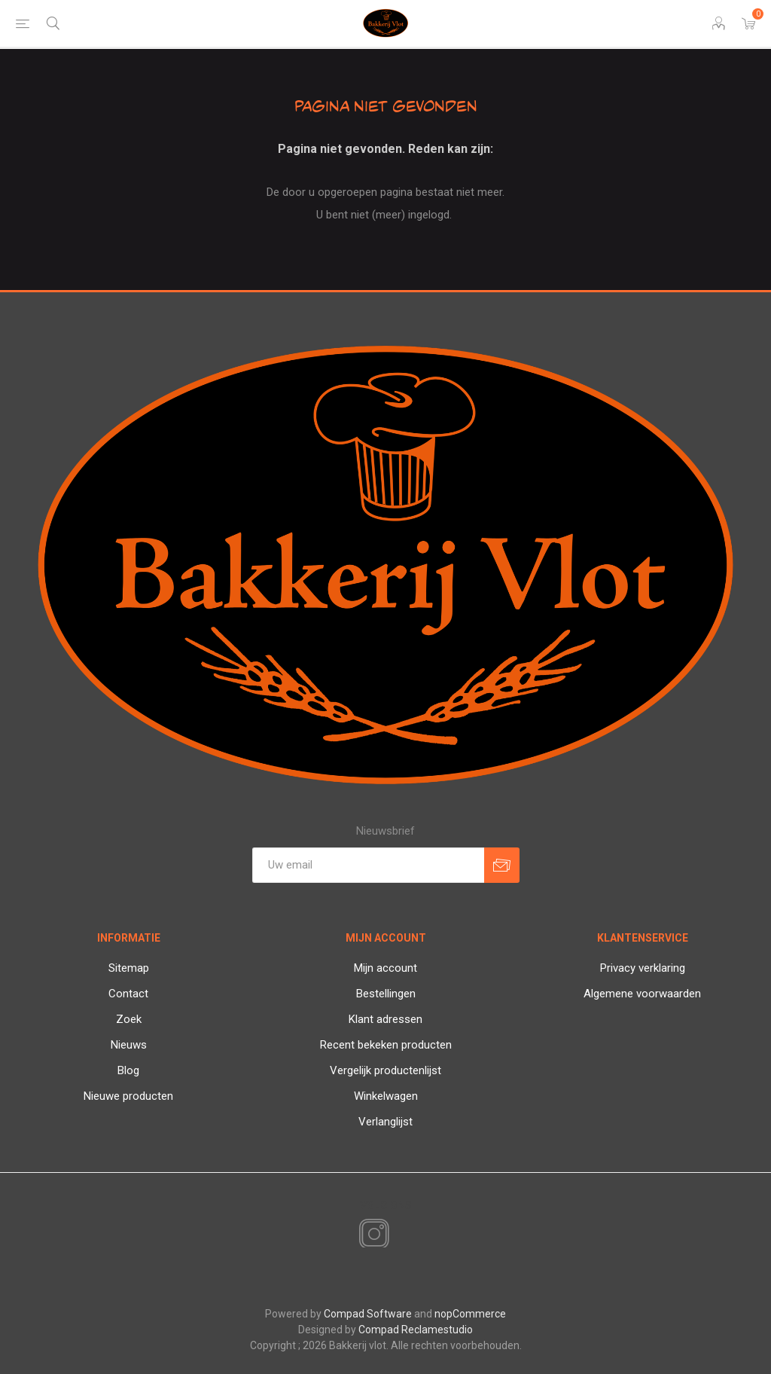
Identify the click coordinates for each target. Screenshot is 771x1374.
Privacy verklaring (642, 968)
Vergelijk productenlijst (385, 1070)
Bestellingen (386, 993)
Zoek (129, 1019)
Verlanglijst (385, 1121)
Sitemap (128, 968)
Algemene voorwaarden (642, 993)
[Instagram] (371, 1235)
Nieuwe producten (128, 1096)
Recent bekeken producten (386, 1045)
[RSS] (400, 1235)
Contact (128, 993)
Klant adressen (385, 1019)
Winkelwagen (386, 1096)
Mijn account (385, 968)
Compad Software (368, 1314)
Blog (128, 1070)
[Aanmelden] (368, 865)
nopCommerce (470, 1314)
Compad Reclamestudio (415, 1330)
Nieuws (129, 1045)
